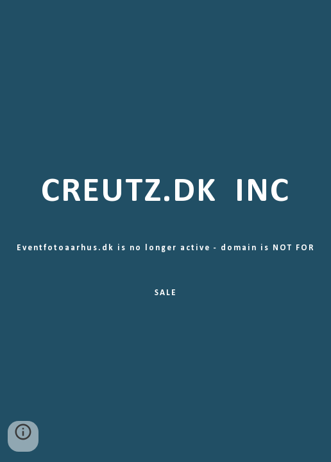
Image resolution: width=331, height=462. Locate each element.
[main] (166, 231)
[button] (23, 436)
